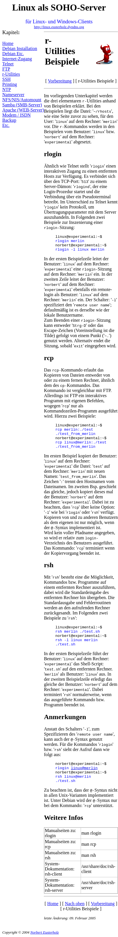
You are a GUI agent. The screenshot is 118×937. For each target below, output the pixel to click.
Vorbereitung (60, 81)
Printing (9, 84)
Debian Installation (19, 48)
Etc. (5, 125)
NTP (6, 89)
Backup (9, 120)
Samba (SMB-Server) (22, 104)
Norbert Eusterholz (44, 932)
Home (7, 43)
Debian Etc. (13, 53)
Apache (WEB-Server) (23, 110)
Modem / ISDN (16, 115)
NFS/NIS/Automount (21, 99)
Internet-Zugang (17, 58)
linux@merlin (84, 768)
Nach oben (75, 903)
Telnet (8, 63)
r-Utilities (11, 74)
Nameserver (13, 94)
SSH (6, 79)
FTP (6, 69)
